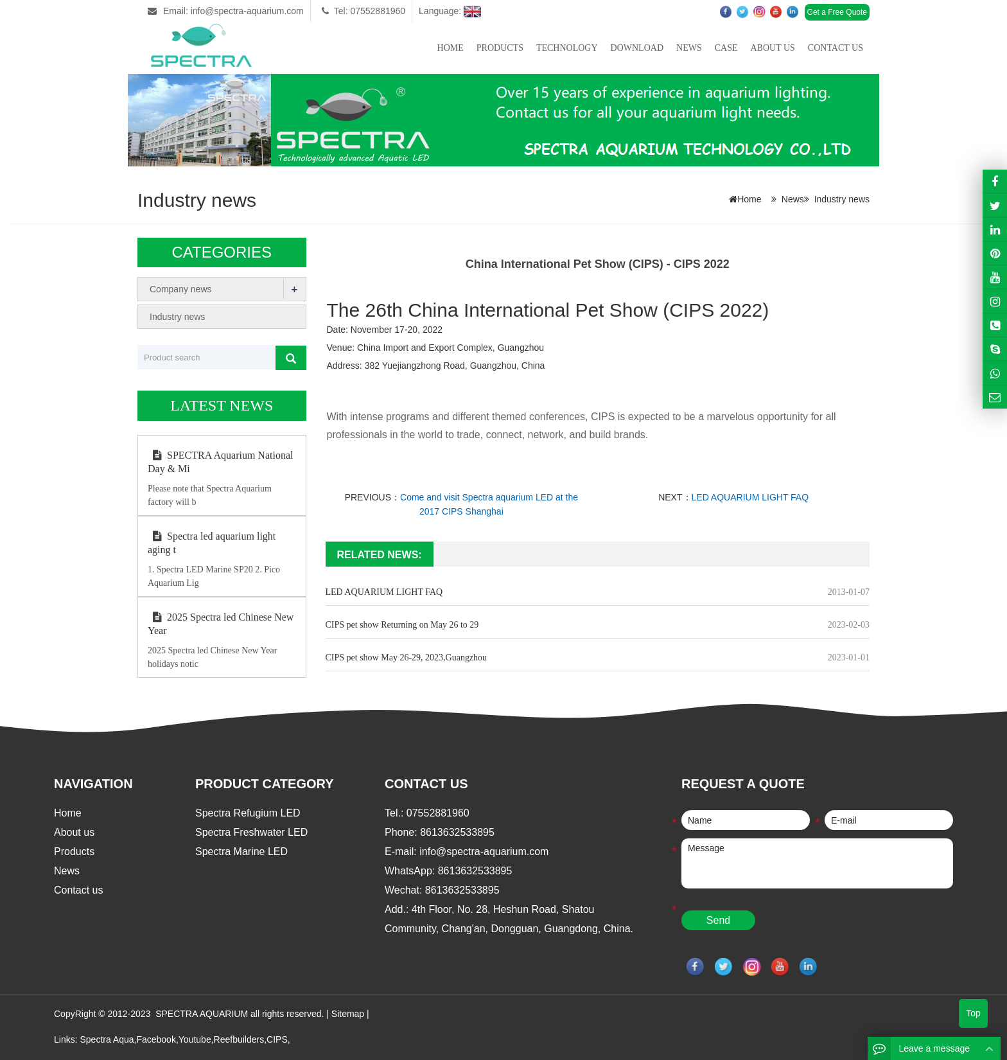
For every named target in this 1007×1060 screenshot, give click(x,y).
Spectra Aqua (107, 1039)
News (689, 48)
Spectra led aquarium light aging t (212, 543)
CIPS (277, 1039)
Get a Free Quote (837, 12)
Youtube (195, 1039)
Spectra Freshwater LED (251, 832)
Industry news (842, 199)
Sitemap (347, 1014)
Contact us (835, 48)
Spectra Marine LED (241, 851)
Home (450, 48)
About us (772, 48)
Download (637, 48)
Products (500, 48)
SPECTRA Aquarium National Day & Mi (220, 462)
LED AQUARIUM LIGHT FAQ (750, 497)
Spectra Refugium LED (248, 813)
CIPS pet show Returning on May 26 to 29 (402, 625)
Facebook (155, 1039)
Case (726, 48)
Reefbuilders (239, 1039)
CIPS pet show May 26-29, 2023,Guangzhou (406, 657)
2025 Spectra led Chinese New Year (220, 624)
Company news (181, 289)
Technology (567, 48)
